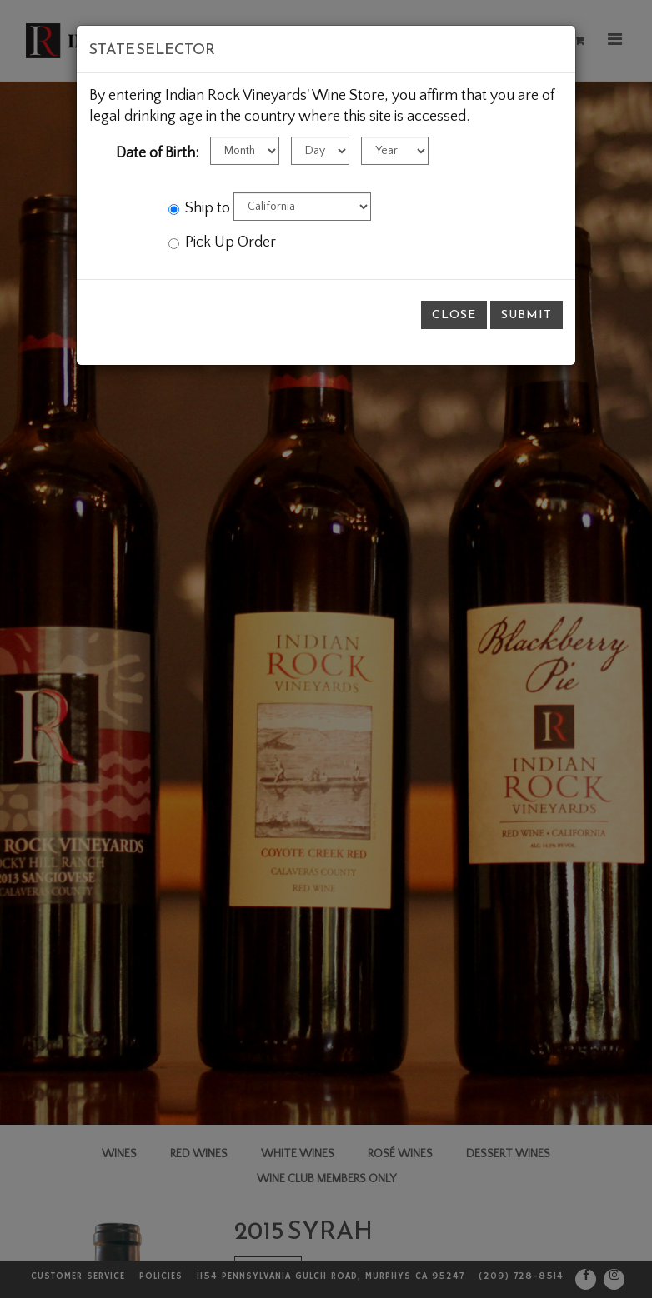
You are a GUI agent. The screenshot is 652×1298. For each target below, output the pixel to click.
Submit (526, 314)
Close (454, 314)
